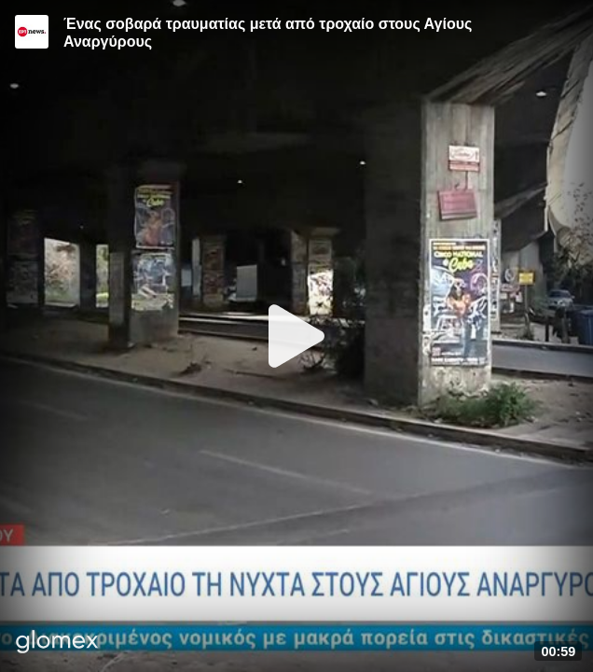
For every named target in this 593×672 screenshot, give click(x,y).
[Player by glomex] (57, 643)
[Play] (296, 336)
